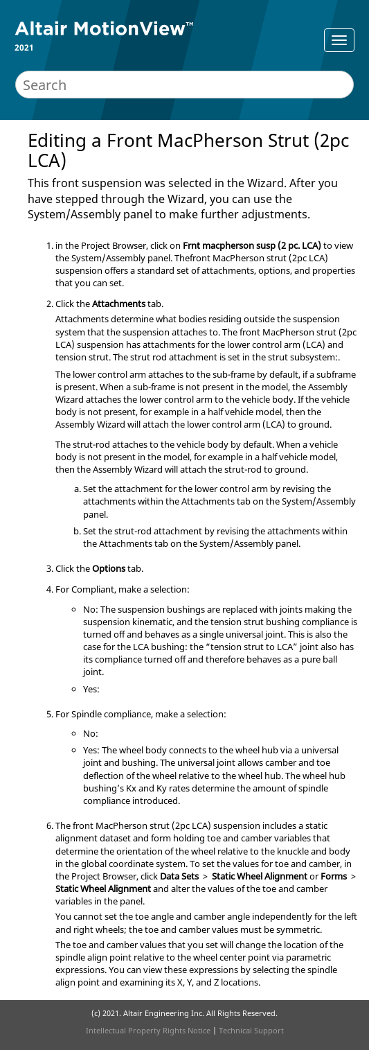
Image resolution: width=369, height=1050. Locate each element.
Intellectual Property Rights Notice (148, 1030)
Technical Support (251, 1030)
